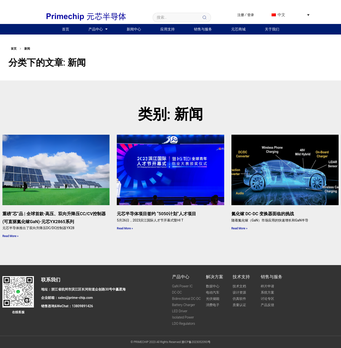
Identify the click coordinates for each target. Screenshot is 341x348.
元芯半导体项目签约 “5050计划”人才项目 (156, 213)
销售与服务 (203, 29)
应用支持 (167, 29)
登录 (250, 15)
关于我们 (272, 29)
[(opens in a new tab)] (56, 170)
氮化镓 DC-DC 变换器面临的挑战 (262, 213)
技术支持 (241, 276)
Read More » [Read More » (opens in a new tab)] (10, 236)
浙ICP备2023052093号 (196, 342)
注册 (240, 15)
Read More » (125, 228)
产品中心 (97, 29)
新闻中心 (134, 29)
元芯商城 (238, 29)
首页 (65, 29)
